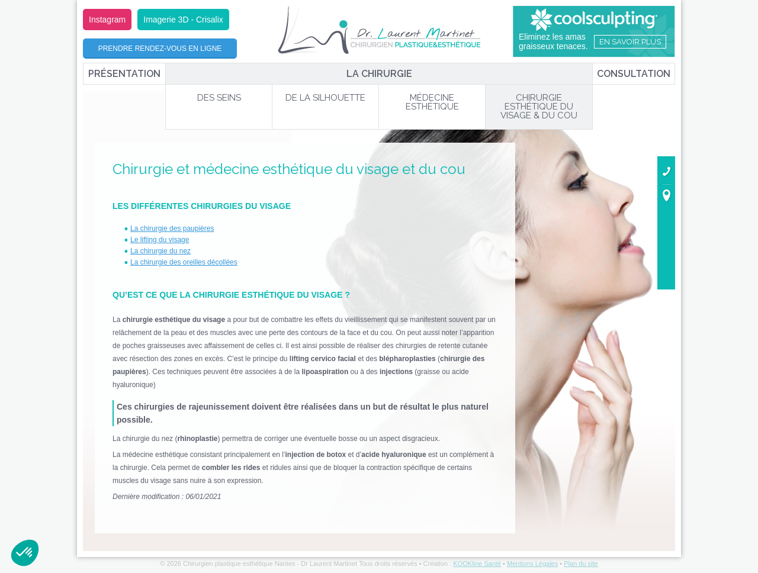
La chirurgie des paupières (172, 228)
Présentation (124, 73)
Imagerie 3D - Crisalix (183, 19)
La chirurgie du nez (160, 251)
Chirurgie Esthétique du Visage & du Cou (538, 106)
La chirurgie (379, 73)
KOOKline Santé (477, 563)
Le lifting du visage (159, 240)
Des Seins (219, 97)
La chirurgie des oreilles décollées (183, 262)
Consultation (633, 73)
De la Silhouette (325, 97)
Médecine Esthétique (432, 102)
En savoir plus (630, 41)
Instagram (107, 19)
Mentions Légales (532, 563)
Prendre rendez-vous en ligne (160, 48)
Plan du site (581, 563)
